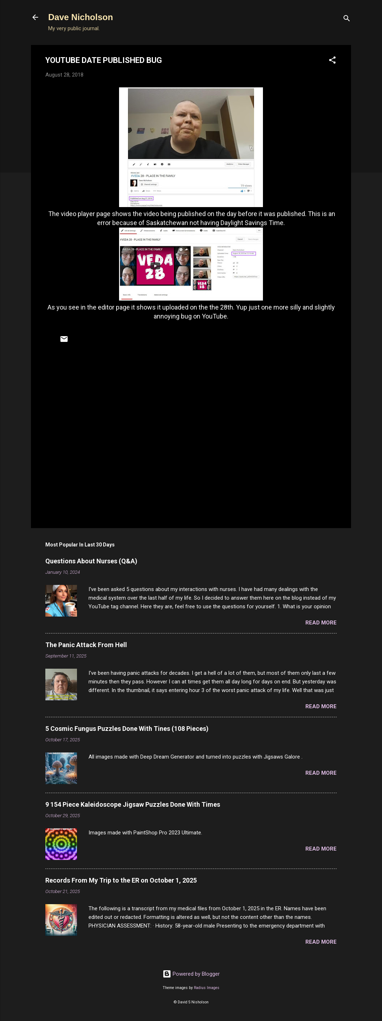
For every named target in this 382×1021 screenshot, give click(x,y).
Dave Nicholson (80, 17)
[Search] (346, 20)
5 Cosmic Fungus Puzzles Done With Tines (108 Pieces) (127, 728)
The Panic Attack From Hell (86, 645)
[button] (332, 61)
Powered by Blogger (191, 974)
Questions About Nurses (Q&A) (91, 561)
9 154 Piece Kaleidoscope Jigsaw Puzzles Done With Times (132, 804)
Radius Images (206, 987)
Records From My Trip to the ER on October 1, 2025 (121, 880)
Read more (321, 622)
